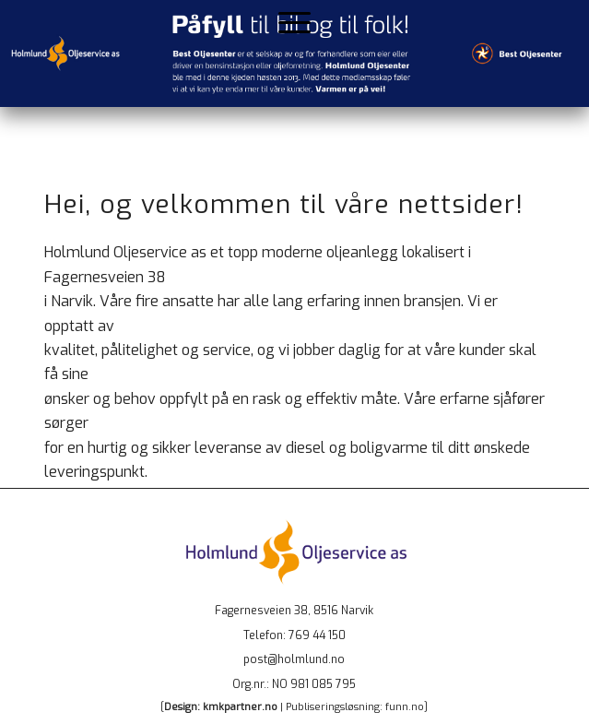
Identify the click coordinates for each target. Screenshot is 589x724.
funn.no (404, 707)
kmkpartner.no (240, 707)
